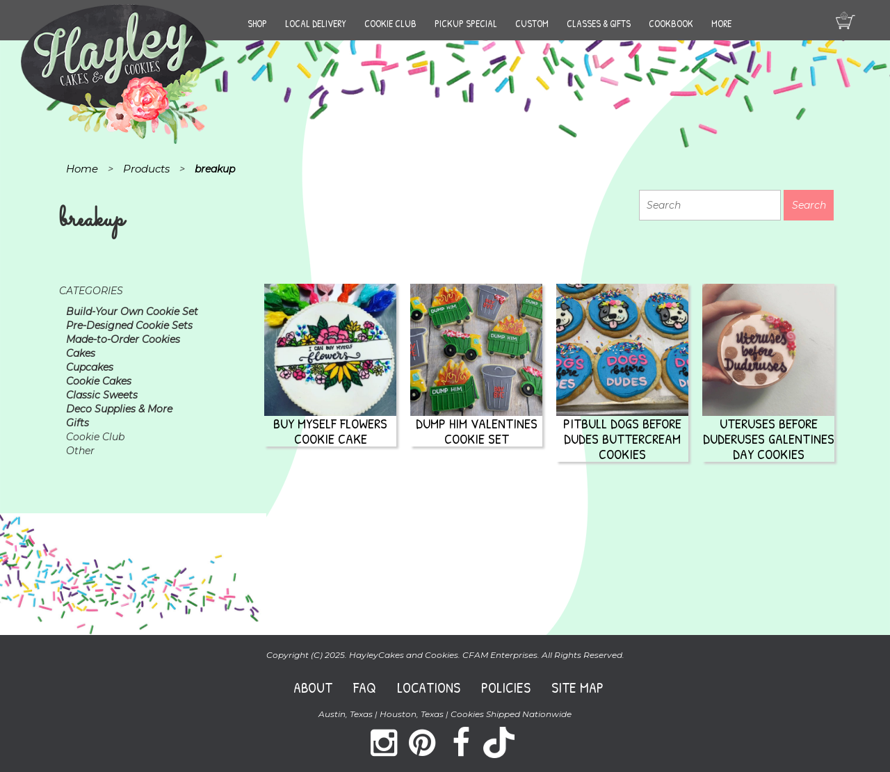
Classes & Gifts (599, 23)
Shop (257, 23)
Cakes (80, 353)
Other (80, 450)
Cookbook (671, 23)
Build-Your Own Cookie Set (132, 311)
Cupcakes (89, 367)
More (721, 23)
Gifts (77, 423)
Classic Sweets (102, 395)
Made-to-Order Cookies (123, 339)
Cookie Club (390, 23)
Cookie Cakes (98, 381)
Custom (532, 23)
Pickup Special (466, 23)
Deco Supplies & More (119, 409)
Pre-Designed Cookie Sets (129, 325)
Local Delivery (315, 23)
